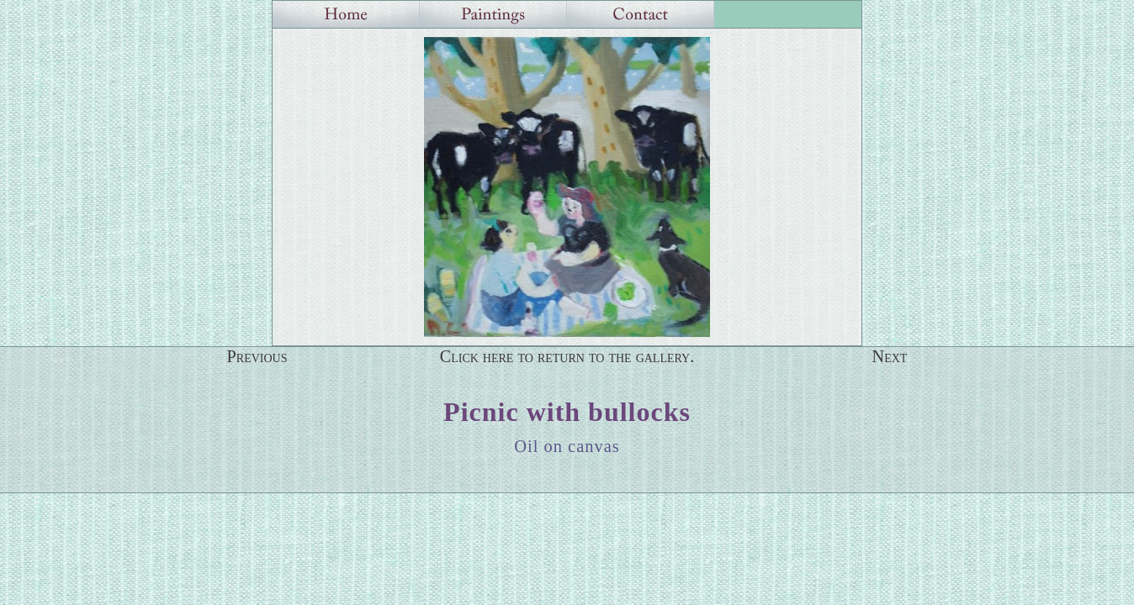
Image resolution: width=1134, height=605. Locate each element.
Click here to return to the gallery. (567, 356)
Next (890, 356)
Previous (257, 356)
